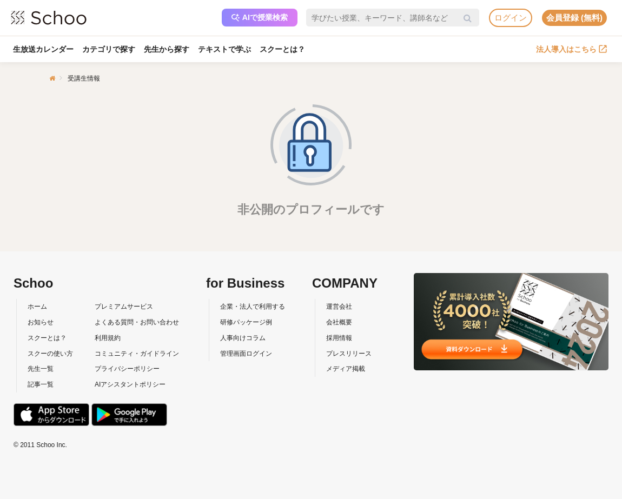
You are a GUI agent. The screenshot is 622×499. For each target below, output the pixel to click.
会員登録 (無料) (574, 17)
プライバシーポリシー (127, 368)
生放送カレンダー (43, 49)
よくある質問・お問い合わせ (137, 322)
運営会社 (339, 306)
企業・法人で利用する (252, 306)
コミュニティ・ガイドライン (137, 353)
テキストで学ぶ (224, 49)
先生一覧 (41, 368)
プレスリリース (349, 353)
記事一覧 (41, 384)
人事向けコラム (243, 338)
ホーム (37, 306)
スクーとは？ (282, 49)
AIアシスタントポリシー (130, 384)
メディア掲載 (345, 368)
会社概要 (339, 322)
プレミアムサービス (124, 306)
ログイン (510, 17)
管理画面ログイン (246, 353)
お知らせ (41, 322)
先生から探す (166, 49)
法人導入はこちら (571, 49)
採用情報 (339, 338)
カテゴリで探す (108, 49)
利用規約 (108, 338)
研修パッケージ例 (246, 322)
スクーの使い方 (50, 353)
